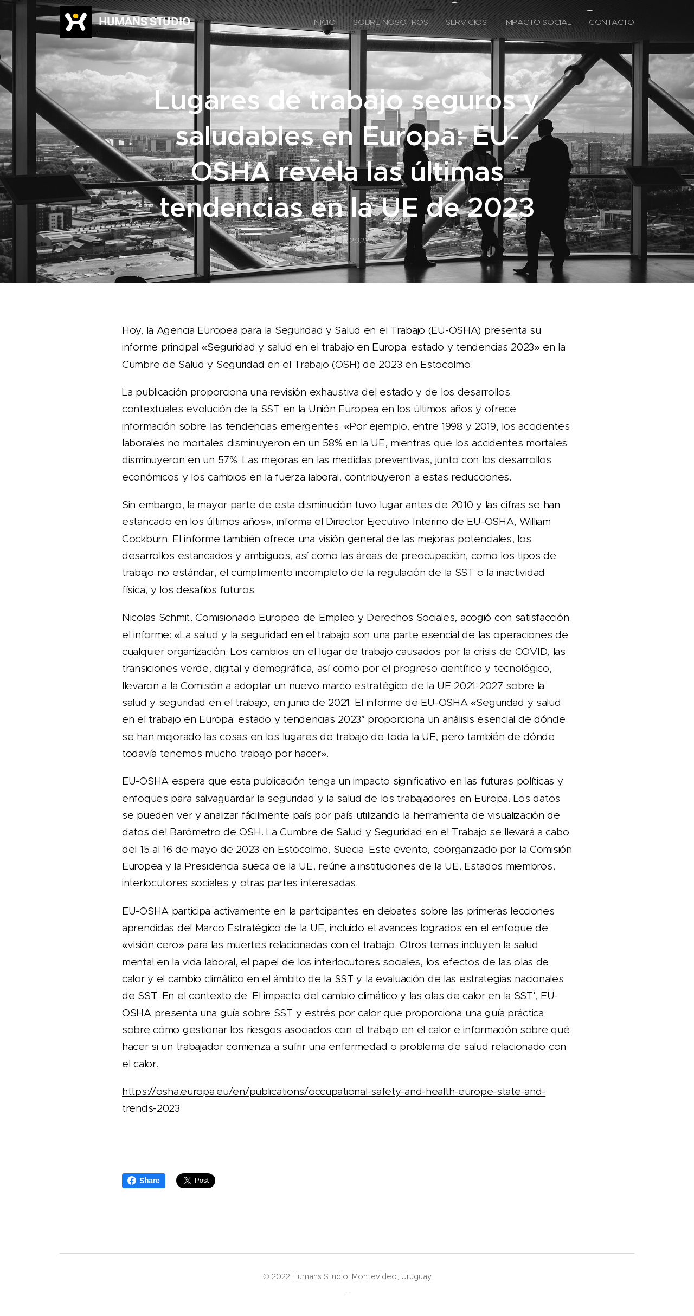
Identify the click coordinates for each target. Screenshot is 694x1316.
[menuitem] (351, 22)
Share (143, 1180)
